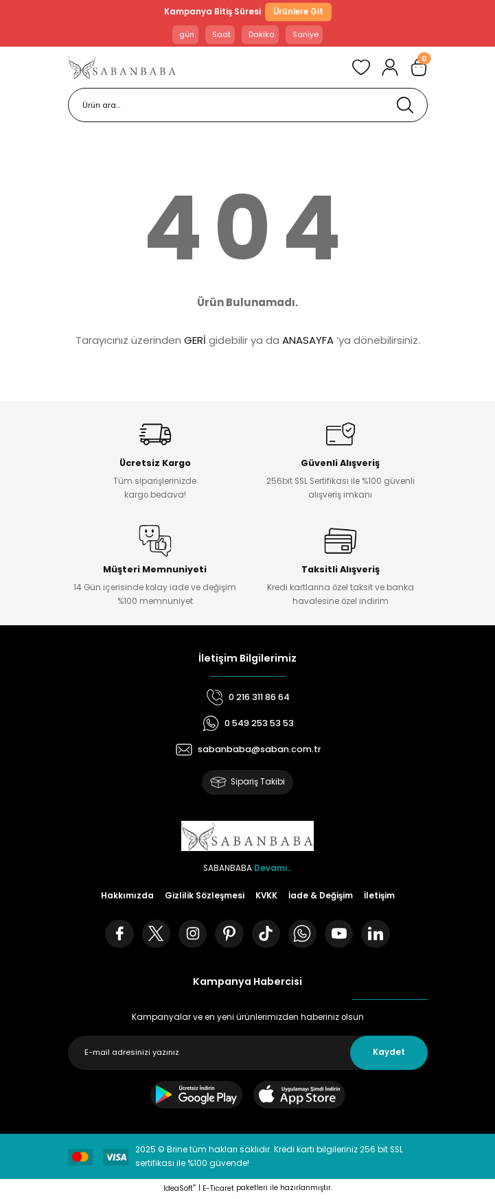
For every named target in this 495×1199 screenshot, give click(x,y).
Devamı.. (273, 868)
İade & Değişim (320, 895)
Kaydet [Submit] (389, 1054)
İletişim (379, 895)
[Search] (248, 106)
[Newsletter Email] (248, 1055)
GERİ (195, 340)
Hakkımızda (127, 895)
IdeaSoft (179, 1190)
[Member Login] (390, 68)
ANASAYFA (308, 340)
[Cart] (419, 68)
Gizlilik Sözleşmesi (204, 895)
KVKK (266, 895)
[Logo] (122, 68)
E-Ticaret (218, 1190)
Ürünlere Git (298, 11)
